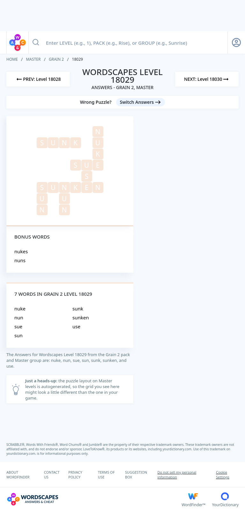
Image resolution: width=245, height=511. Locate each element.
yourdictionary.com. (178, 449)
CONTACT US (52, 474)
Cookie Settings (222, 474)
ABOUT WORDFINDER (17, 474)
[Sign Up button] (236, 42)
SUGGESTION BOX (136, 474)
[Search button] (36, 42)
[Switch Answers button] (140, 102)
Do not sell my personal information (177, 474)
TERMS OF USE (106, 474)
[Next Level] (207, 79)
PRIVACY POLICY (75, 474)
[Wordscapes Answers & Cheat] (94, 499)
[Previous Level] (38, 79)
